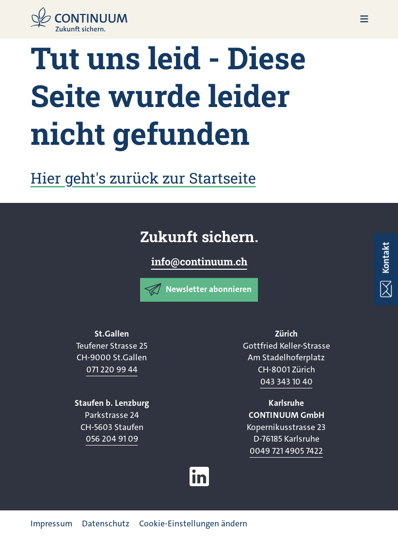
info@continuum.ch (199, 261)
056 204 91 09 (112, 439)
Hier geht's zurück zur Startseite (143, 177)
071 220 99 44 (112, 369)
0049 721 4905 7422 (286, 451)
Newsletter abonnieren (209, 289)
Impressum (51, 523)
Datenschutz (105, 523)
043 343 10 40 (286, 381)
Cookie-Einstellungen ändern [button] (193, 523)
